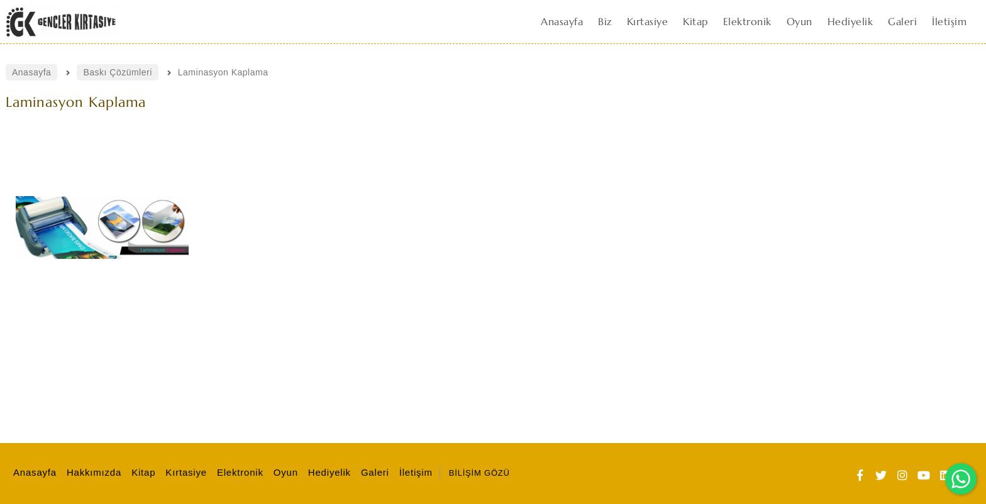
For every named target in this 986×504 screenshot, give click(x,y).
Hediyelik (327, 472)
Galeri (373, 472)
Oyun (284, 472)
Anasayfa (33, 472)
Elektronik (238, 472)
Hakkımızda (92, 472)
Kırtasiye (184, 472)
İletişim (414, 472)
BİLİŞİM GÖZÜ (479, 473)
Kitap (141, 472)
